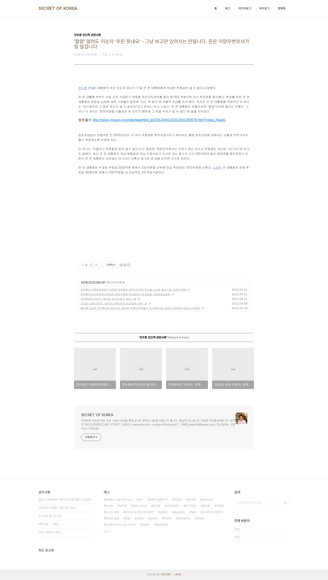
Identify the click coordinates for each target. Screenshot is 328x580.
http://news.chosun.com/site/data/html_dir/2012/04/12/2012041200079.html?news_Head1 (159, 120)
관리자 (178, 574)
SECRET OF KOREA (57, 8)
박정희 (168, 518)
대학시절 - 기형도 (48, 524)
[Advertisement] (164, 214)
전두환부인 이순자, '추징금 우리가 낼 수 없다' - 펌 (108, 298)
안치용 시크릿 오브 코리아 (120, 524)
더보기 (107, 531)
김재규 (154, 518)
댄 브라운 (190, 506)
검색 (285, 503)
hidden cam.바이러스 (118, 499)
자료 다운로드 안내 (49, 532)
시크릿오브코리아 (212, 512)
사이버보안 (173, 506)
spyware (179, 512)
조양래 (178, 499)
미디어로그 (244, 8)
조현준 (145, 524)
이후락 (220, 506)
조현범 (200, 518)
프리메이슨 (184, 518)
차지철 (123, 506)
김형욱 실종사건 (158, 499)
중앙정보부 (162, 524)
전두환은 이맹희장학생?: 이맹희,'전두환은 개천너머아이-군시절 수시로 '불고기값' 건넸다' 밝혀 (133, 289)
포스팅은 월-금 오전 (50, 516)
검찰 (127, 518)
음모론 (206, 506)
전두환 (82, 88)
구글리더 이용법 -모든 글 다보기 (57, 507)
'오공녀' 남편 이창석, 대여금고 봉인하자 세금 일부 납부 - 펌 (114, 303)
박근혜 (109, 506)
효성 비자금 (139, 506)
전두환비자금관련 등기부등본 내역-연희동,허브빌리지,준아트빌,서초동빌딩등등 (125, 294)
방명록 (281, 8)
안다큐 (191, 499)
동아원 (156, 506)
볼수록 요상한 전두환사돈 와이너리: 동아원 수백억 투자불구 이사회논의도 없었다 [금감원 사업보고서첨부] (140, 308)
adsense (207, 499)
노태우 (217, 167)
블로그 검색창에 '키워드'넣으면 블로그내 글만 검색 (66, 499)
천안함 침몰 (112, 518)
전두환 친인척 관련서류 (93, 282)
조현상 (140, 518)
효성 (193, 512)
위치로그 (264, 8)
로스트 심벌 (112, 512)
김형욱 (163, 512)
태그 (227, 8)
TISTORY (165, 574)
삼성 (140, 499)
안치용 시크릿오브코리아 (139, 512)
